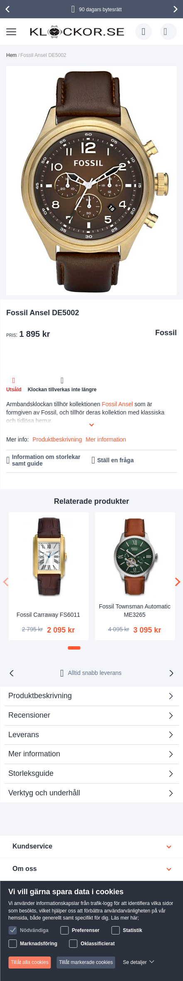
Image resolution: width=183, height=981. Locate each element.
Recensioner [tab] (88, 718)
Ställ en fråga (115, 460)
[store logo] (77, 31)
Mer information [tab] (34, 754)
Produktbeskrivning (57, 439)
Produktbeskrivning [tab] (40, 696)
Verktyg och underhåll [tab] (44, 793)
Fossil (166, 333)
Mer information (105, 439)
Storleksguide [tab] (31, 773)
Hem (11, 55)
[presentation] (8, 9)
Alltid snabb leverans (95, 673)
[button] (74, 648)
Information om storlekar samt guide (46, 460)
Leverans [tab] (23, 735)
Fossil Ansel (117, 404)
